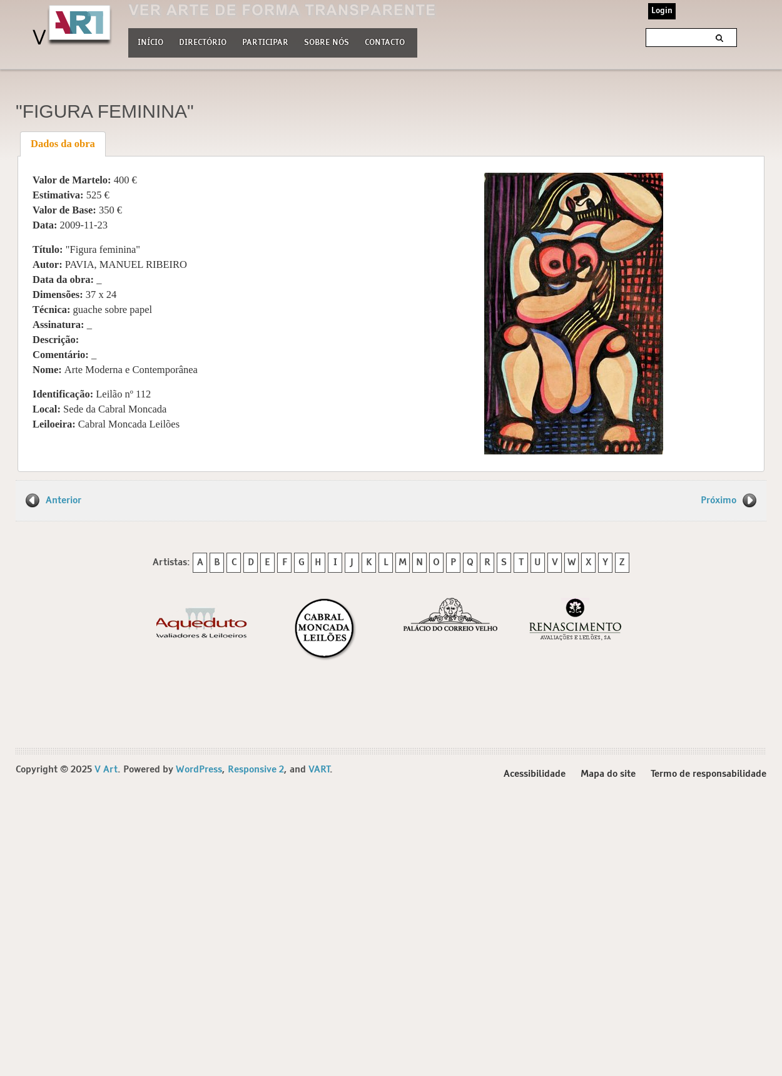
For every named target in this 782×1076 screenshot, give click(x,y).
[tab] (63, 143)
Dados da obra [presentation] (63, 144)
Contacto (385, 43)
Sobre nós (326, 41)
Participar (265, 43)
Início (150, 43)
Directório (202, 41)
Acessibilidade (535, 774)
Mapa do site (608, 774)
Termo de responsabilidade (708, 774)
